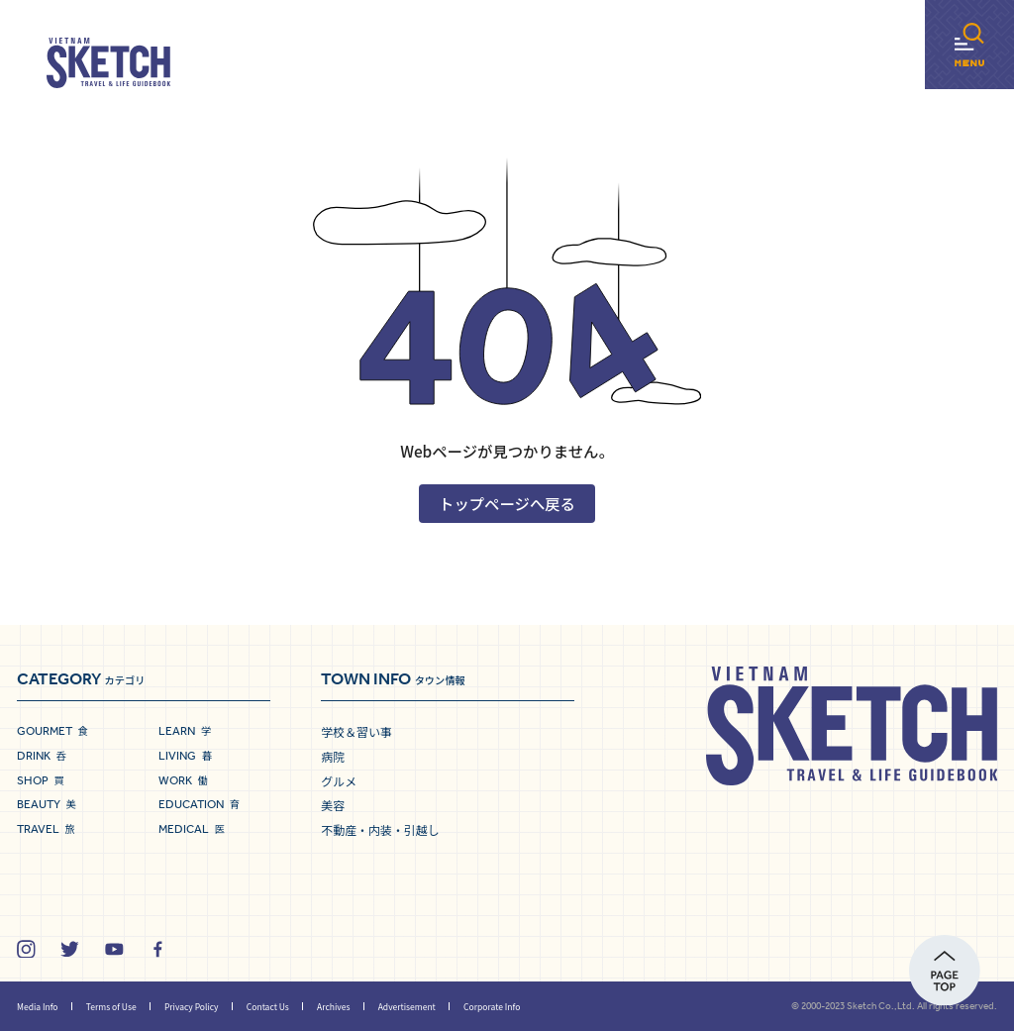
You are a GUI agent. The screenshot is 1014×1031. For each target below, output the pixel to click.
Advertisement (407, 1006)
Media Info (37, 1006)
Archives (333, 1006)
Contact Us (268, 1006)
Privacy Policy (191, 1006)
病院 (333, 756)
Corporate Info (491, 1006)
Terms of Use (111, 1006)
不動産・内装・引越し (380, 829)
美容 (333, 804)
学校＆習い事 (356, 731)
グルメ (338, 781)
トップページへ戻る (507, 503)
